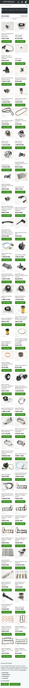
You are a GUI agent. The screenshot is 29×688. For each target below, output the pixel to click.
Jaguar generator (5, 165)
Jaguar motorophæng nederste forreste (20, 296)
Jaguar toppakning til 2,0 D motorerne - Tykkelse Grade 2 (7, 517)
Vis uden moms (24, 16)
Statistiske (5, 678)
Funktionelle (5, 676)
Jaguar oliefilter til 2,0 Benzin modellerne (6, 342)
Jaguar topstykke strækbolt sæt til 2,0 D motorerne (6, 561)
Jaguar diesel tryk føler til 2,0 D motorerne (7, 99)
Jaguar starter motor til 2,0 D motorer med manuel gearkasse (7, 452)
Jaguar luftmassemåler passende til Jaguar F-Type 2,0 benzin (7, 275)
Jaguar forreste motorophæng (5, 142)
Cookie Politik (23, 670)
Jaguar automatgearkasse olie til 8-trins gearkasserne (7, 35)
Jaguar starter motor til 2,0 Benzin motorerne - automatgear (21, 430)
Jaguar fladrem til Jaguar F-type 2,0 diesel (7, 121)
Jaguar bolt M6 (18, 58)
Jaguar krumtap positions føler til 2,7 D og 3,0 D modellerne (21, 209)
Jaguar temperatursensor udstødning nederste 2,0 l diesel (7, 495)
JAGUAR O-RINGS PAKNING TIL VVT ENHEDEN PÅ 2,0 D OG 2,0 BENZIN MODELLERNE (21, 341)
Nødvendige (5, 672)
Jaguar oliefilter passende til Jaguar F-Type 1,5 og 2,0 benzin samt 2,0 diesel (21, 318)
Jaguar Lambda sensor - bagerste (7, 254)
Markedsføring (6, 674)
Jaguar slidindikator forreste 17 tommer (19, 408)
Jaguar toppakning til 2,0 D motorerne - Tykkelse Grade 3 (21, 517)
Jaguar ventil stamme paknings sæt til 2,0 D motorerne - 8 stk (6, 628)
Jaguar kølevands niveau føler (21, 233)
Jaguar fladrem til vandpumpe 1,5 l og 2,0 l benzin (20, 121)
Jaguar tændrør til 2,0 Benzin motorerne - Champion (6, 583)
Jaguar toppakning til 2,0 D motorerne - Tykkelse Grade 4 (7, 539)
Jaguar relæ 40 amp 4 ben (21, 365)
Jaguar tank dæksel (6, 474)
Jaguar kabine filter (19, 187)
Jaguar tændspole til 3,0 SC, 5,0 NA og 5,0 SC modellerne (6, 606)
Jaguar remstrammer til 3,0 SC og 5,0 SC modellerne (7, 408)
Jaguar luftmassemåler (20, 254)
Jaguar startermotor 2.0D (21, 453)
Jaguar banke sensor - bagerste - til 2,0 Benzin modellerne (6, 57)
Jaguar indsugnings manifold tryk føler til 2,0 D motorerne (21, 163)
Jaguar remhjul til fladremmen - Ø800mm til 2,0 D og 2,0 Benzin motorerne (7, 387)
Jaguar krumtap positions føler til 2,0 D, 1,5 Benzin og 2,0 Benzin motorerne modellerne (7, 208)
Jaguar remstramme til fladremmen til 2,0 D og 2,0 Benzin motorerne (21, 387)
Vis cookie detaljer (5, 680)
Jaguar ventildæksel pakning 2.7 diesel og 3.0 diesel (20, 628)
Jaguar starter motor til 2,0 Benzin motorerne (7, 430)
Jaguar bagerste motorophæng (19, 35)
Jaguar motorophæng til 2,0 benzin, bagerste (6, 319)
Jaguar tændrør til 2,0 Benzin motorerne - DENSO (20, 583)
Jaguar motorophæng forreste (6, 296)
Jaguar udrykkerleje (19, 607)
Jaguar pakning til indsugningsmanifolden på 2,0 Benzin (7, 364)
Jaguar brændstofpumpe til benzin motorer (7, 78)
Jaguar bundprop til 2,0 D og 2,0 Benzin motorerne (21, 78)
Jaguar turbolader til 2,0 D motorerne (21, 562)
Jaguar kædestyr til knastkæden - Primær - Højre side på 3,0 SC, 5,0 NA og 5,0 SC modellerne (7, 232)
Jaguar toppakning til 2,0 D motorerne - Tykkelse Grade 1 (21, 495)
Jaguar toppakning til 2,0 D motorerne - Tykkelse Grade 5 (21, 539)
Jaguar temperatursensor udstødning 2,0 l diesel (21, 473)
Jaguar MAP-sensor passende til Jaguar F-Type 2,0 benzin (21, 275)
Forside (4, 17)
